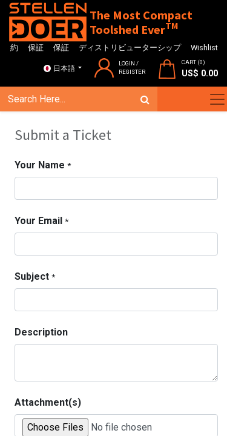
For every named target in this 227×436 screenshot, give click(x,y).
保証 (36, 47)
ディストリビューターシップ (130, 47)
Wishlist (204, 47)
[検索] (145, 99)
